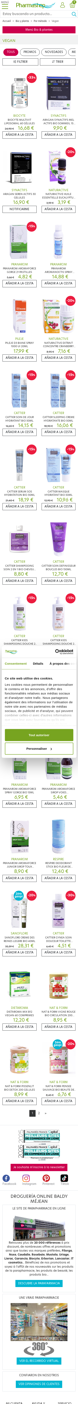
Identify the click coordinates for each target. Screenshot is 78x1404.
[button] (62, 5)
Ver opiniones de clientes (39, 1384)
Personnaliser (39, 748)
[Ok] (74, 14)
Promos (30, 52)
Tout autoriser (39, 735)
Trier (57, 62)
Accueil (6, 21)
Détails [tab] (38, 663)
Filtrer (20, 62)
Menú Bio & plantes (39, 30)
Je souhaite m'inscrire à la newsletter (39, 1167)
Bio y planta (22, 21)
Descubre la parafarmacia (39, 1283)
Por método (40, 21)
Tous (11, 52)
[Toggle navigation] (5, 5)
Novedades (54, 52)
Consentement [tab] (16, 663)
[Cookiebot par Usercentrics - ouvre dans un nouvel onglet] (55, 652)
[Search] (36, 14)
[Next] (45, 1113)
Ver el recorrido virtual (39, 1361)
